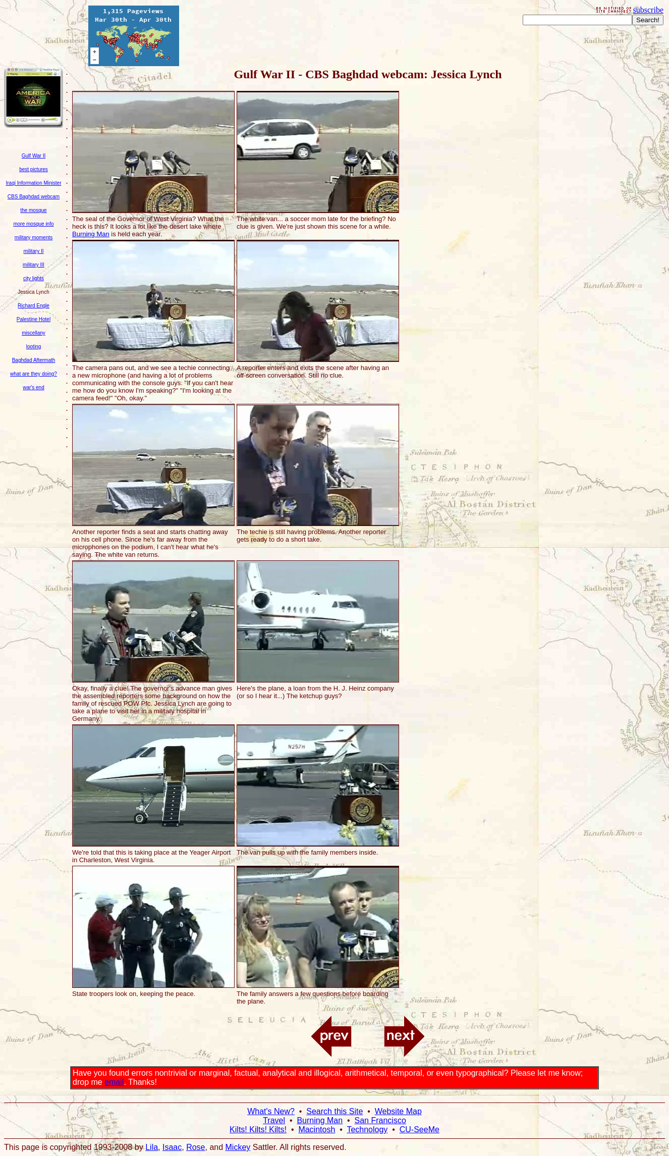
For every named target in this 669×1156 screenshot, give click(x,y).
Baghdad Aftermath (33, 360)
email (114, 1082)
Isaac (172, 1147)
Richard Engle (33, 305)
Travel (274, 1120)
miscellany (33, 333)
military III (33, 265)
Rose (195, 1147)
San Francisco (380, 1120)
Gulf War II (33, 156)
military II (34, 251)
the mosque (33, 210)
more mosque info (33, 224)
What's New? (271, 1111)
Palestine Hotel (33, 319)
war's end (33, 387)
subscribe (648, 10)
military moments (34, 237)
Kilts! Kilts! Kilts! (258, 1129)
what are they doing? (33, 374)
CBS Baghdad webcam (34, 196)
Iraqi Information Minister (33, 183)
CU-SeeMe (419, 1129)
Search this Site (334, 1111)
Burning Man (90, 234)
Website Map (398, 1111)
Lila (151, 1147)
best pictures (33, 169)
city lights (33, 278)
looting (33, 346)
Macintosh (316, 1129)
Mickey (238, 1147)
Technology (367, 1129)
